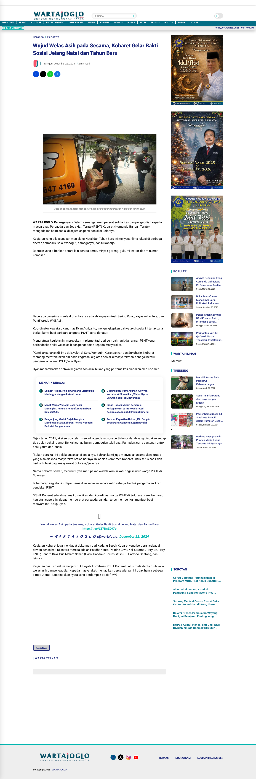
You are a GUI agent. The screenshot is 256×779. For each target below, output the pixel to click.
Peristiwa (53, 37)
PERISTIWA (8, 22)
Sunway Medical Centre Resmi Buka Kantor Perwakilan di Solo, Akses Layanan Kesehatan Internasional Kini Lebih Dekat (197, 603)
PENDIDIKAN (76, 22)
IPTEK (143, 22)
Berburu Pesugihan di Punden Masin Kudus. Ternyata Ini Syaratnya (209, 440)
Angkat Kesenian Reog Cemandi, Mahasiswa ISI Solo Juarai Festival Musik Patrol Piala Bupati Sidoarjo (209, 282)
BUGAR (131, 22)
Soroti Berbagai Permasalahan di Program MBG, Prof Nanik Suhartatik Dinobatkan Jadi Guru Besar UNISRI (196, 579)
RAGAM (118, 22)
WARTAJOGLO (59, 769)
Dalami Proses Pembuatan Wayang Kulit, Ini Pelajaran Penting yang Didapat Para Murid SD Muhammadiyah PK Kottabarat (195, 614)
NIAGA (22, 22)
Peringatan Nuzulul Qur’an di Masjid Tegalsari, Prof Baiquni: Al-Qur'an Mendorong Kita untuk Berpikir (209, 337)
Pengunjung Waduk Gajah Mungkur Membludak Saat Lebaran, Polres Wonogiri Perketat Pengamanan (68, 423)
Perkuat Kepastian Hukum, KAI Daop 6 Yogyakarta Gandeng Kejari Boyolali (128, 421)
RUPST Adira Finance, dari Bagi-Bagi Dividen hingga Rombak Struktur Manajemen (196, 626)
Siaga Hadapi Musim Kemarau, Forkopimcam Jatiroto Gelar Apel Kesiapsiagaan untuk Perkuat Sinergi (128, 408)
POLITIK (168, 22)
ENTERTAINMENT (55, 22)
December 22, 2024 (134, 536)
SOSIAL (194, 22)
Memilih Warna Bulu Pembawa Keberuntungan (207, 381)
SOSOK (181, 22)
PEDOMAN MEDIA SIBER (209, 757)
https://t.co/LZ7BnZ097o (99, 528)
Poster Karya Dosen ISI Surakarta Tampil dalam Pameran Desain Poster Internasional (209, 417)
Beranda (38, 37)
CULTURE (36, 22)
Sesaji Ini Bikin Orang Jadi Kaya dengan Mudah (208, 399)
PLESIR (91, 22)
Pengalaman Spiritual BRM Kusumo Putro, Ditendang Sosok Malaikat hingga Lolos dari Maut (208, 318)
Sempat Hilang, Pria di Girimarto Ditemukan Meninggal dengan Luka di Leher (69, 392)
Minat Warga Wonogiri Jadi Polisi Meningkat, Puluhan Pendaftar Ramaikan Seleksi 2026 (67, 408)
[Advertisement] (99, 106)
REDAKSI (164, 757)
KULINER (104, 22)
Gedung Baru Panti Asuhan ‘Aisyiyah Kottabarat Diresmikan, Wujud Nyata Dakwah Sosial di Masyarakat (127, 394)
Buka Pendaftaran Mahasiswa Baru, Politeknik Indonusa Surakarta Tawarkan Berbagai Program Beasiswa (207, 300)
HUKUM (155, 22)
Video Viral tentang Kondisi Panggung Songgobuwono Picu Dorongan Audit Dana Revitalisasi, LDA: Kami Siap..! (195, 591)
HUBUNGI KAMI (182, 757)
